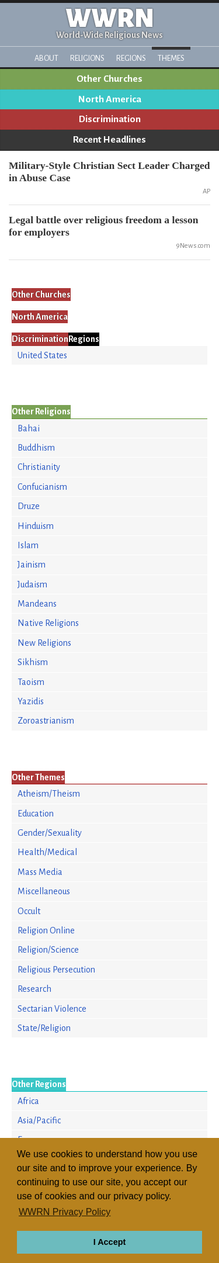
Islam (28, 545)
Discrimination (110, 119)
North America (109, 99)
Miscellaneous (44, 891)
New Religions (44, 643)
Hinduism (36, 526)
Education (36, 813)
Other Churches (109, 79)
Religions (87, 58)
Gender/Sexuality (50, 833)
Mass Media (40, 872)
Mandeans (37, 603)
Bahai (29, 428)
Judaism (32, 584)
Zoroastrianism (46, 720)
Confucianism (42, 487)
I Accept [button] (109, 1242)
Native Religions (48, 623)
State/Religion (44, 1028)
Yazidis (31, 701)
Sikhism (33, 662)
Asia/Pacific (39, 1120)
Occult (29, 911)
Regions (131, 58)
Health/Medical (47, 852)
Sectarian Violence (52, 1008)
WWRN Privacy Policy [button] (64, 1212)
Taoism (31, 682)
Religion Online (46, 930)
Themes (171, 58)
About (46, 58)
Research (34, 989)
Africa (28, 1101)
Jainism (32, 564)
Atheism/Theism (49, 793)
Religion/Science (48, 949)
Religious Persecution (56, 969)
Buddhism (36, 447)
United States (42, 355)
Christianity (39, 467)
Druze (29, 506)
